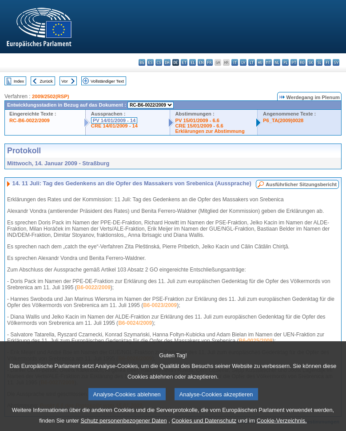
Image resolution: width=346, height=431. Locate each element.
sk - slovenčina (310, 62)
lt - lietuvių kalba (251, 62)
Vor (64, 81)
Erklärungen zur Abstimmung (210, 131)
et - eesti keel (184, 62)
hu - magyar (260, 62)
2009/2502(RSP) (50, 96)
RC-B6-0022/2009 (29, 120)
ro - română (302, 62)
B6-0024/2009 (135, 323)
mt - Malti (268, 62)
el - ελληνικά (192, 62)
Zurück (46, 81)
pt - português (293, 62)
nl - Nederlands (277, 62)
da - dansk (167, 62)
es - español (150, 62)
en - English (201, 62)
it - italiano (234, 62)
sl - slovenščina (319, 62)
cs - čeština (158, 62)
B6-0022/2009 (94, 287)
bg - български (142, 62)
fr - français (209, 62)
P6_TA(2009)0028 (283, 120)
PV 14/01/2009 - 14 (114, 120)
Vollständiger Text (107, 81)
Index (19, 81)
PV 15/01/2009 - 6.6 (197, 120)
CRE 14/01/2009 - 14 (114, 125)
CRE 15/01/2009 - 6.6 (199, 125)
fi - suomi (327, 62)
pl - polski (285, 62)
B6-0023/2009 (160, 305)
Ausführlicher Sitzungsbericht (301, 184)
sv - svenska (336, 62)
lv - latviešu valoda (243, 62)
